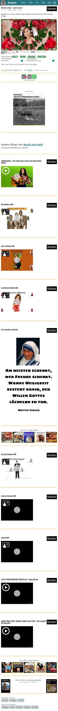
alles (30, 3)
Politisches (19, 707)
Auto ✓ (15, 57)
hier (35, 64)
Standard (31, 57)
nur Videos (13, 700)
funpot (12, 2)
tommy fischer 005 (8, 496)
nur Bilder (4, 700)
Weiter (51, 8)
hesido (29, 70)
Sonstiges (35, 707)
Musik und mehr (12, 9)
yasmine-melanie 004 (9, 288)
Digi (43, 3)
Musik (19, 9)
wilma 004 (5, 538)
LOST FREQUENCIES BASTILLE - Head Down (19, 579)
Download (11, 70)
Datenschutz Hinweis (28, 79)
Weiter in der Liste (51, 686)
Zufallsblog (6, 685)
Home (23, 3)
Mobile (22, 57)
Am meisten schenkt (9, 329)
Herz (50, 3)
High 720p (42, 57)
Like (2, 70)
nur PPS (21, 700)
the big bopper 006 (8, 454)
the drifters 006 (7, 204)
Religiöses (27, 707)
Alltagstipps (5, 707)
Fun (37, 3)
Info (20, 70)
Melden (17, 70)
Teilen (6, 70)
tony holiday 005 (7, 246)
